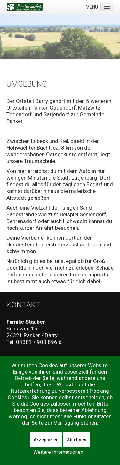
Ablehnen (76, 439)
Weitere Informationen (58, 452)
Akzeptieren (46, 439)
